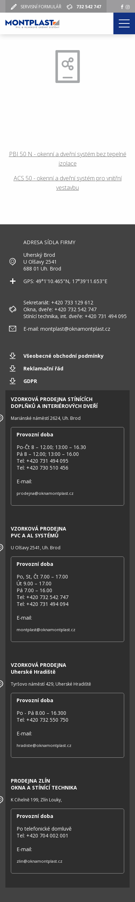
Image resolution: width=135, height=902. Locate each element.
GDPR (30, 381)
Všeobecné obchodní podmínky (63, 355)
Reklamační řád (43, 368)
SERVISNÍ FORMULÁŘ (38, 7)
